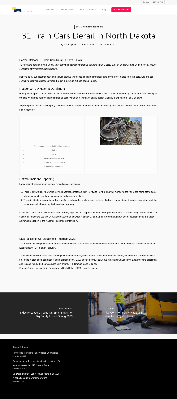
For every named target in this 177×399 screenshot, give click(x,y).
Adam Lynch (70, 44)
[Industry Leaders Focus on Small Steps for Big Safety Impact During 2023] (44, 313)
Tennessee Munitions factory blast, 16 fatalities (35, 353)
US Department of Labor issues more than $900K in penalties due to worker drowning (36, 376)
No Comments (107, 44)
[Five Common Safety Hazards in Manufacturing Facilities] (132, 313)
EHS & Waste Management (89, 26)
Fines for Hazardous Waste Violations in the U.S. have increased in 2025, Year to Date (36, 363)
